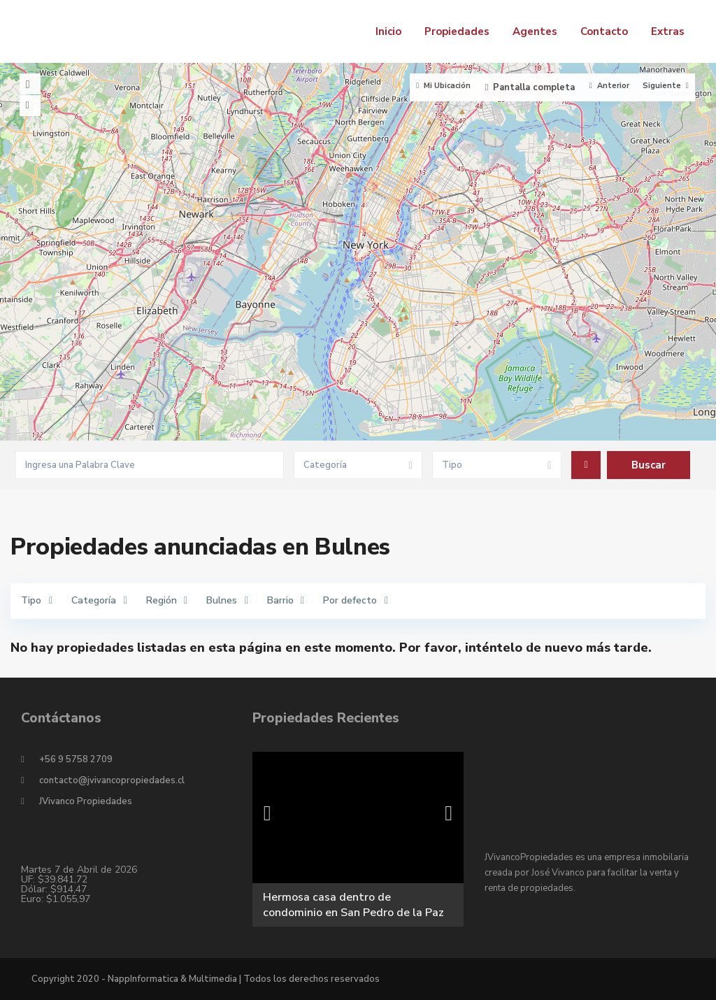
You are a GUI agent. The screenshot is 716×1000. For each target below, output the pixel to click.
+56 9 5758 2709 (76, 759)
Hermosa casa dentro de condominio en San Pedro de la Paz (353, 905)
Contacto (604, 31)
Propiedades (456, 31)
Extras (668, 31)
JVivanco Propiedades (85, 801)
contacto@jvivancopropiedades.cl (112, 780)
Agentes (535, 31)
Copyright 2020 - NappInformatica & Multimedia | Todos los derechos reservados (205, 979)
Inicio (388, 31)
